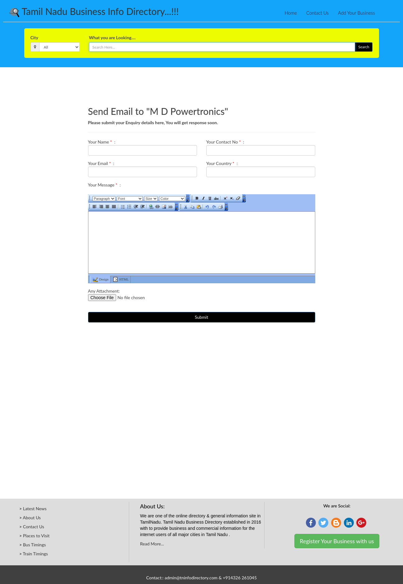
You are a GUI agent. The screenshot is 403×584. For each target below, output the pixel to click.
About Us (32, 517)
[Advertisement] (201, 84)
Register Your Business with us (337, 541)
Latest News (35, 508)
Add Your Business (356, 13)
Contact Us (317, 13)
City (34, 37)
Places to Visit (36, 535)
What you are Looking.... (112, 37)
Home (291, 13)
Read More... (152, 543)
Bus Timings (34, 544)
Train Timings (35, 553)
